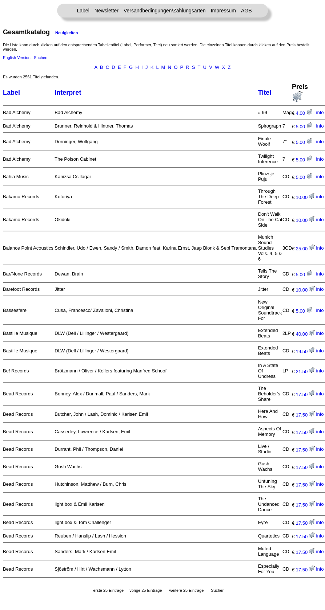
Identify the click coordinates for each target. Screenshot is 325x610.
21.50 (305, 371)
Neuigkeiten (66, 33)
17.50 (305, 394)
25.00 (305, 248)
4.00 (304, 113)
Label (83, 10)
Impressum (223, 10)
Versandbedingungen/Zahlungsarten (165, 10)
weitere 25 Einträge (186, 590)
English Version (17, 57)
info (320, 112)
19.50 (305, 351)
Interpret (68, 92)
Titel (265, 92)
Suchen (40, 57)
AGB (246, 10)
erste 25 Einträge (108, 590)
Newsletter (107, 10)
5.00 (304, 126)
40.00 (305, 334)
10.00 (305, 197)
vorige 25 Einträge (145, 590)
